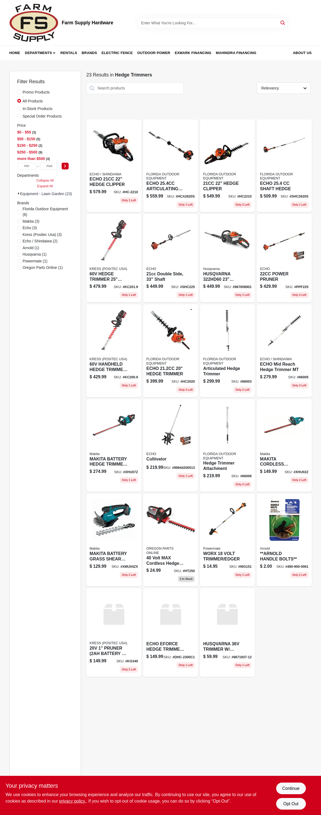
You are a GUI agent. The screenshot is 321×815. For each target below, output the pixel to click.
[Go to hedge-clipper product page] (227, 165)
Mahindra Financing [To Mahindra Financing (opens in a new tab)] (236, 53)
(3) (31, 221)
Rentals (69, 53)
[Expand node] (18, 193)
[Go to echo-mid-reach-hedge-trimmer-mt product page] (284, 350)
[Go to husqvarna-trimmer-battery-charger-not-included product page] (227, 632)
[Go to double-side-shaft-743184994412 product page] (170, 258)
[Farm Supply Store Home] (33, 23)
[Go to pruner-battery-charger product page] (113, 632)
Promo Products (36, 92)
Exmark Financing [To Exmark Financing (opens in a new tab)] (193, 53)
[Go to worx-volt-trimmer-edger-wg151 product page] (227, 540)
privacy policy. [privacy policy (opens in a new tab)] (72, 801)
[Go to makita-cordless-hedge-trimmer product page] (284, 445)
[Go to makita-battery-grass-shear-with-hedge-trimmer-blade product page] (113, 540)
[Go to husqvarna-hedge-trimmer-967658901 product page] (227, 258)
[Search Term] (212, 23)
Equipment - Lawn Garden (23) (46, 194)
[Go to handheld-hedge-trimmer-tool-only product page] (113, 350)
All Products (33, 101)
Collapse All (45, 180)
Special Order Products (42, 116)
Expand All (45, 186)
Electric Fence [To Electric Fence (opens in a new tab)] (117, 53)
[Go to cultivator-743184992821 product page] (170, 445)
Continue (290, 788)
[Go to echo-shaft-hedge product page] (284, 165)
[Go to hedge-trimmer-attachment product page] (227, 445)
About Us (302, 53)
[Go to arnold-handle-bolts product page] (284, 540)
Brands (89, 53)
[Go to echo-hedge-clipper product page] (113, 165)
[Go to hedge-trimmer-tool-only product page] (113, 258)
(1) (31, 248)
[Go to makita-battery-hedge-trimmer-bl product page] (113, 445)
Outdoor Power (153, 53)
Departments (38, 53)
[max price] (49, 166)
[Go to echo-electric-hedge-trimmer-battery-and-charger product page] (170, 632)
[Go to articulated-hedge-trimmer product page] (227, 350)
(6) (45, 212)
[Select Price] (65, 166)
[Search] (283, 22)
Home (14, 53)
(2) (40, 241)
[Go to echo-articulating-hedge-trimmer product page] (170, 165)
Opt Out (290, 803)
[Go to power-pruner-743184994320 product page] (284, 258)
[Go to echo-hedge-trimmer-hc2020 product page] (170, 350)
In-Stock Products (38, 108)
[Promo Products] (19, 92)
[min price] (26, 166)
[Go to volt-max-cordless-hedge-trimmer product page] (170, 540)
